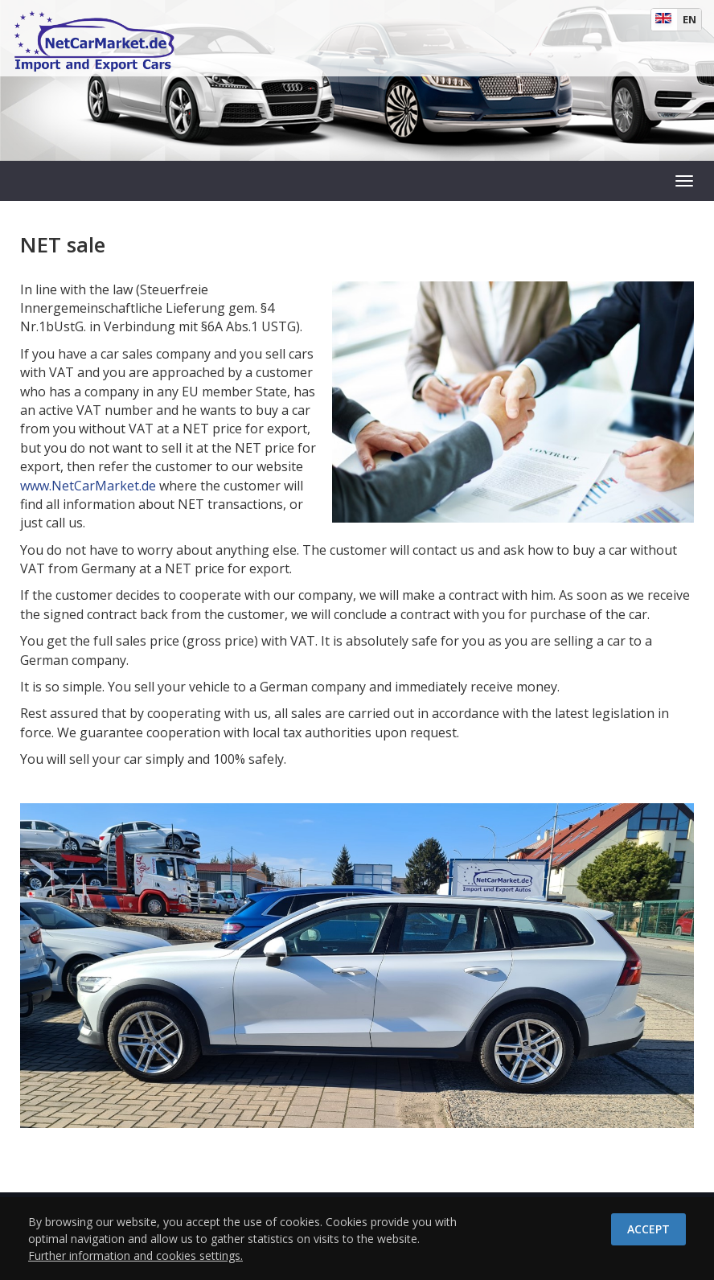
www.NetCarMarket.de (88, 485)
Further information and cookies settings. (135, 1255)
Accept (648, 1229)
